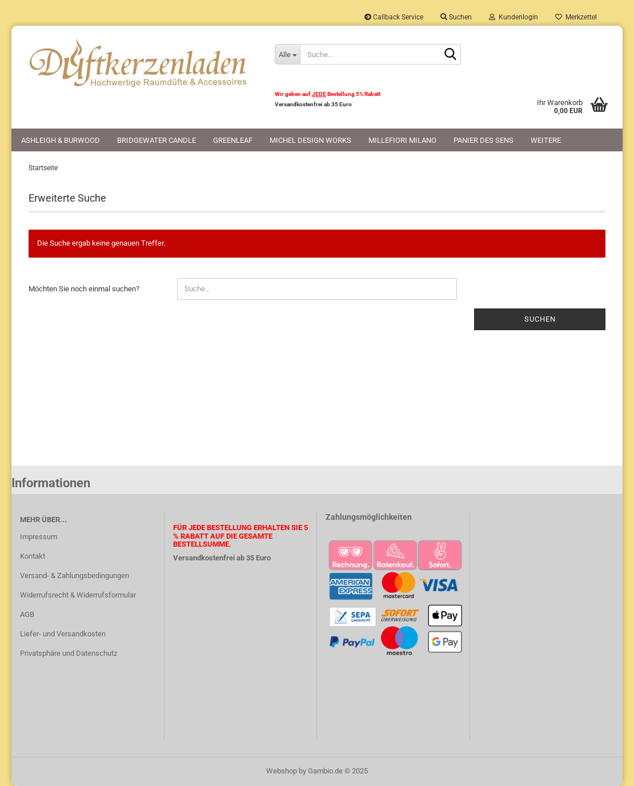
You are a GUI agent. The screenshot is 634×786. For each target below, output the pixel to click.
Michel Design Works (310, 140)
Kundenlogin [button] (513, 17)
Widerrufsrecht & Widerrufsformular (78, 595)
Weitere (546, 140)
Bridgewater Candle (156, 140)
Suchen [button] (456, 17)
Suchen (540, 319)
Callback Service (393, 17)
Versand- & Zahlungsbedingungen (74, 575)
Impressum (38, 536)
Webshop (281, 771)
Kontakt (32, 556)
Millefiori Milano (402, 140)
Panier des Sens (483, 140)
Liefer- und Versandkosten (63, 633)
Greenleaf (232, 140)
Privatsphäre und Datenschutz (68, 653)
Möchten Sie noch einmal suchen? (84, 288)
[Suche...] (287, 54)
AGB (27, 614)
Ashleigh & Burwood (60, 140)
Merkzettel (576, 17)
